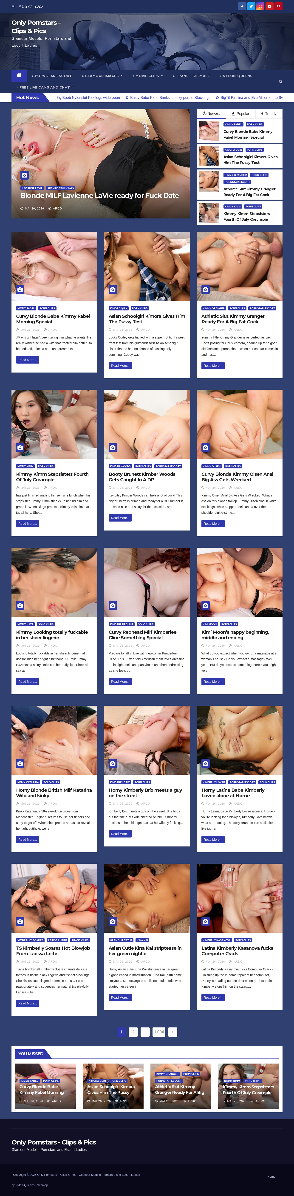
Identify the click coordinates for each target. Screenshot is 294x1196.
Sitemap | (43, 1185)
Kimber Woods (120, 466)
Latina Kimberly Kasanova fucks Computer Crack (237, 950)
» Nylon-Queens (236, 76)
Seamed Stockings (60, 188)
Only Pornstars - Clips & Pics (53, 1142)
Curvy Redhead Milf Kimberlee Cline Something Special (142, 634)
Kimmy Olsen (211, 466)
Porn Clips (255, 124)
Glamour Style (121, 940)
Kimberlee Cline (121, 624)
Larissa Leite (57, 940)
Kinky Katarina (28, 782)
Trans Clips (80, 940)
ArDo (55, 208)
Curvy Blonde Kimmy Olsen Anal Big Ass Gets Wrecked (237, 476)
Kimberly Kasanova (217, 940)
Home (271, 1176)
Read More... (27, 360)
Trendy (268, 114)
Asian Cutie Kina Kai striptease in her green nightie (145, 950)
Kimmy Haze (25, 624)
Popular (240, 114)
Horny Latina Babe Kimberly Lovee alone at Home (232, 792)
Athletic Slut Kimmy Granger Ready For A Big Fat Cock (232, 318)
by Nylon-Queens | (24, 1185)
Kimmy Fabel (233, 124)
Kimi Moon (210, 624)
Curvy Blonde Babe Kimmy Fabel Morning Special (42, 1092)
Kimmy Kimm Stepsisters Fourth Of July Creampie (52, 476)
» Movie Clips (148, 76)
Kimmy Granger (236, 175)
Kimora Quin (233, 149)
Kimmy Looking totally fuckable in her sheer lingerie (52, 634)
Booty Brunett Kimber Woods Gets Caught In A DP (142, 476)
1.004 (159, 1032)
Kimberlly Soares (30, 940)
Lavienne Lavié (32, 188)
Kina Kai (142, 940)
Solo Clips (46, 624)
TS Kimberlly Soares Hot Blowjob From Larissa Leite (53, 950)
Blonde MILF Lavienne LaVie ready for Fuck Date (99, 195)
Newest (211, 113)
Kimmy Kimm (233, 206)
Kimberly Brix (120, 782)
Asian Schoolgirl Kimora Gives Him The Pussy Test (111, 1092)
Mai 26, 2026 (34, 208)
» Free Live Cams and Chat (45, 87)
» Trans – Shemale (191, 76)
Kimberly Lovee (214, 782)
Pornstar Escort (237, 182)
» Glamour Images (102, 76)
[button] (281, 81)
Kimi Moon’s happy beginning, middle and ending (235, 634)
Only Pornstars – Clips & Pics (56, 1174)
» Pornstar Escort (52, 76)
